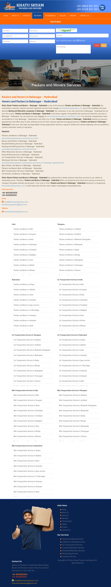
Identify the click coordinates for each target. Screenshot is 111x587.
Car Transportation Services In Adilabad (27, 340)
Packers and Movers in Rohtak (24, 265)
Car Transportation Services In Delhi (71, 284)
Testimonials (50, 15)
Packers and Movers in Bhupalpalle (71, 260)
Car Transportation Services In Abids (71, 381)
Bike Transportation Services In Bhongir (72, 421)
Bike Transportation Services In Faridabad (28, 416)
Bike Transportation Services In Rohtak (27, 431)
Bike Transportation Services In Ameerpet (28, 466)
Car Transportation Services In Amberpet (73, 376)
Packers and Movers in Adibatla (24, 289)
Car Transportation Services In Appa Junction (74, 360)
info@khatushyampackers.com (16, 202)
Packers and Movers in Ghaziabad (25, 244)
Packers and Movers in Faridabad (25, 250)
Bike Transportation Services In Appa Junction (29, 471)
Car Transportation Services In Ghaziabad (73, 300)
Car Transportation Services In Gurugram (73, 289)
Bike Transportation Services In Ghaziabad (28, 410)
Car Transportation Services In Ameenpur (73, 370)
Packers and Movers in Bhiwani (24, 270)
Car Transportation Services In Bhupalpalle (28, 370)
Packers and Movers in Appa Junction (26, 305)
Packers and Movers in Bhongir (69, 255)
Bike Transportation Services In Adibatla (27, 455)
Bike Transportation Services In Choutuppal (74, 431)
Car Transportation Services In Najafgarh (73, 310)
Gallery (63, 15)
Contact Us (84, 15)
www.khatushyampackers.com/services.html (19, 149)
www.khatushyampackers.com (70, 108)
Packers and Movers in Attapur (24, 284)
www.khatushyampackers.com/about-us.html (64, 116)
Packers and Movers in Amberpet (25, 320)
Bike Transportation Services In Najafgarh (28, 421)
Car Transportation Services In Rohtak (72, 320)
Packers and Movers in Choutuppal (71, 265)
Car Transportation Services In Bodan (26, 360)
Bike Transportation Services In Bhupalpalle (74, 426)
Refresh (81, 40)
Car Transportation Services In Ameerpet (73, 355)
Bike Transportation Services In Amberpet (28, 486)
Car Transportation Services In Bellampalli (28, 355)
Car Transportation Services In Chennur (27, 381)
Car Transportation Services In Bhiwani (72, 326)
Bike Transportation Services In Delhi (26, 395)
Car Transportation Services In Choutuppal (28, 376)
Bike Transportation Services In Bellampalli (73, 410)
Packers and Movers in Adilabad (70, 229)
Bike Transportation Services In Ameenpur (28, 481)
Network (37, 15)
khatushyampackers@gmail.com (14, 204)
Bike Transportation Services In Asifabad (73, 400)
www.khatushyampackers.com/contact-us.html (20, 138)
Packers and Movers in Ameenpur (25, 315)
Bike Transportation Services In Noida (26, 405)
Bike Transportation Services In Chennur (73, 436)
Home (6, 15)
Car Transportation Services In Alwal (71, 350)
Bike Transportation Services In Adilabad (73, 395)
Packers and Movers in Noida (23, 239)
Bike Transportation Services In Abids (26, 492)
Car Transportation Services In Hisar (71, 315)
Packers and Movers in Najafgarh (25, 255)
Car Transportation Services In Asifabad (27, 345)
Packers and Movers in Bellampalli (71, 244)
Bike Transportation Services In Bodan (72, 416)
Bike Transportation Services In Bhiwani (27, 436)
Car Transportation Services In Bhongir (27, 365)
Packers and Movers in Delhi (23, 229)
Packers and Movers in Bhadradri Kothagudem (75, 239)
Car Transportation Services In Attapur (72, 340)
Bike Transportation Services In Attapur (27, 450)
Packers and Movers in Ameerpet (25, 300)
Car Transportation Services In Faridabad (73, 305)
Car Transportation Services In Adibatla (72, 345)
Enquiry (73, 15)
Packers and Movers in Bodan (69, 250)
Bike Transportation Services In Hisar (26, 426)
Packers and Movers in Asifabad (70, 234)
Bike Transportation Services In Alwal (26, 461)
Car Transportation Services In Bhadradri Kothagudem (32, 350)
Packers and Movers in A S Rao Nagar (26, 310)
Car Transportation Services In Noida (71, 295)
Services (26, 15)
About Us (15, 15)
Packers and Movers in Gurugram (25, 234)
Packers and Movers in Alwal (23, 295)
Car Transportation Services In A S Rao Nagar (74, 365)
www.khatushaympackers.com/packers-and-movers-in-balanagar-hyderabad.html (33, 162)
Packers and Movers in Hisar (23, 260)
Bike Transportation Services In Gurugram (28, 400)
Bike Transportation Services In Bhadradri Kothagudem (78, 405)
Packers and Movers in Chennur (70, 270)
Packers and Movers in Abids (23, 326)
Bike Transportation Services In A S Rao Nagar (29, 476)
